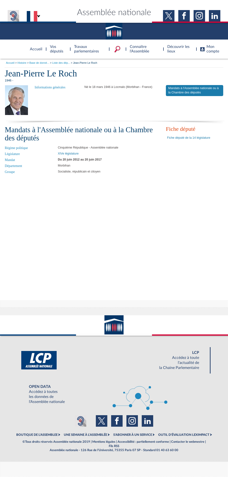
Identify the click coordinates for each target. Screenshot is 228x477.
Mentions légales (103, 441)
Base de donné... (39, 62)
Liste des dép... (61, 62)
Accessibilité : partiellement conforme (143, 441)
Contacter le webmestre (187, 441)
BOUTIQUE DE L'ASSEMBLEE (37, 434)
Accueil (10, 62)
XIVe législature (68, 153)
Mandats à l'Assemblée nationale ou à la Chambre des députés (193, 90)
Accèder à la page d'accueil (34, 46)
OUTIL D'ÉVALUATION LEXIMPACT (183, 434)
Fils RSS (114, 446)
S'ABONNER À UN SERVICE (132, 434)
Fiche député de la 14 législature (188, 137)
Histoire (21, 62)
